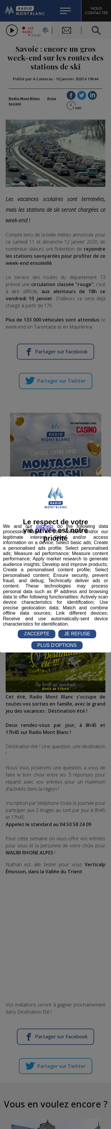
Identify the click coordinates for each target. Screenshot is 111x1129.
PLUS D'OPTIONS (57, 645)
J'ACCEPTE (36, 633)
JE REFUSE (77, 633)
